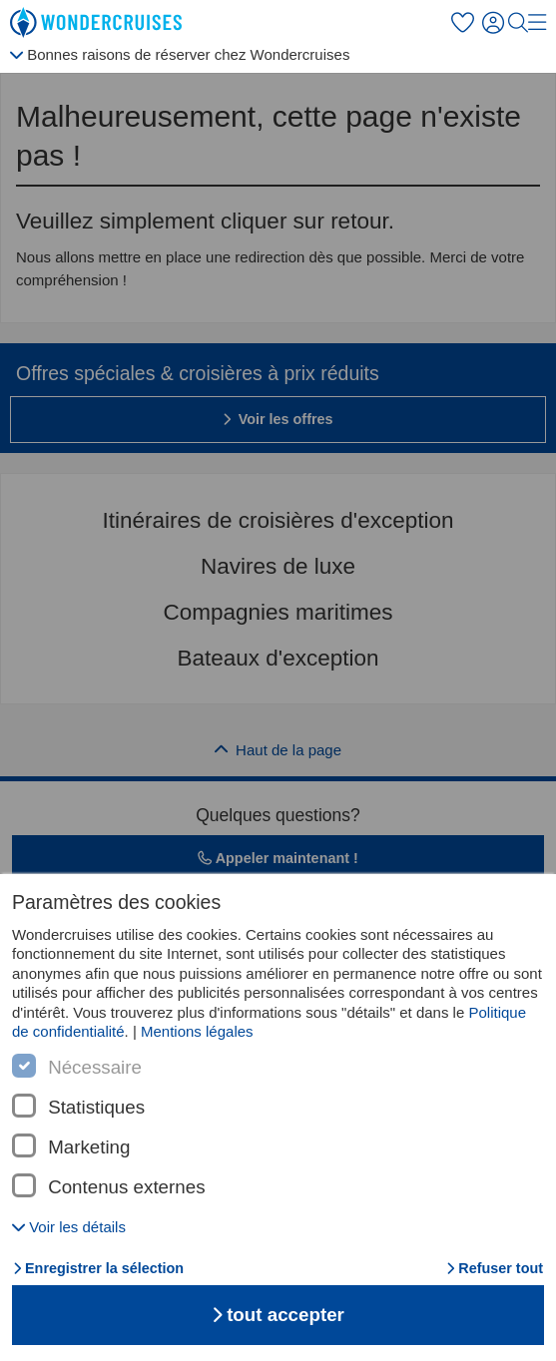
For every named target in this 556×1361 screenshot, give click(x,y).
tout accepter (278, 1314)
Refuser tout (494, 1268)
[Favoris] (462, 23)
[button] (69, 1226)
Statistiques (96, 1108)
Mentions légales (197, 1031)
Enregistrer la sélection (98, 1268)
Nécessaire (95, 1068)
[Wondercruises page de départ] (100, 23)
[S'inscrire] (495, 23)
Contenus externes (126, 1187)
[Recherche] (518, 23)
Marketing (89, 1147)
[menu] (537, 22)
